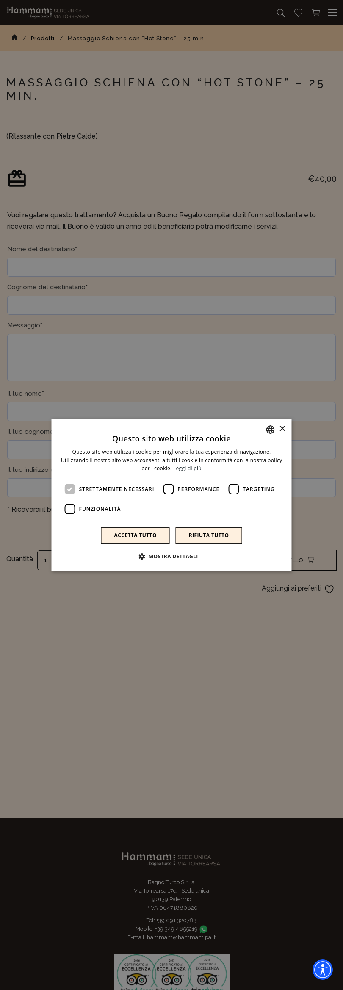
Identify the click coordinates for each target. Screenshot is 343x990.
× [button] (282, 429)
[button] (171, 556)
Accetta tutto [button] (135, 535)
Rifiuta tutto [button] (209, 535)
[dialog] (172, 495)
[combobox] (270, 429)
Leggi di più (187, 468)
